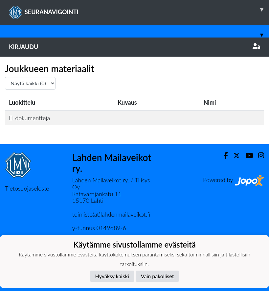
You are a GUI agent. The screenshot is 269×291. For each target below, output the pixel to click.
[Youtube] (246, 155)
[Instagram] (258, 155)
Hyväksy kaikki (112, 276)
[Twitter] (234, 155)
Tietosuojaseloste (27, 188)
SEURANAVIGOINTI (139, 9)
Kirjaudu (134, 46)
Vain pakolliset (157, 276)
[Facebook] (223, 155)
